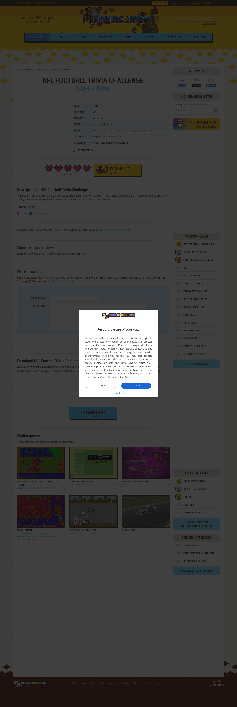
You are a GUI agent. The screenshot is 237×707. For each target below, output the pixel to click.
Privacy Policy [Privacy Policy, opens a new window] (125, 377)
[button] (118, 393)
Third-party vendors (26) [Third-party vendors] (116, 355)
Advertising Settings (105, 373)
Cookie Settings (108, 377)
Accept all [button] (136, 385)
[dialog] (118, 353)
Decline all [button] (101, 385)
